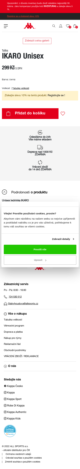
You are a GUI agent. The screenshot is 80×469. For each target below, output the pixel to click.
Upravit (40, 260)
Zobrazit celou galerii (37, 41)
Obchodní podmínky (15, 350)
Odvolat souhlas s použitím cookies (24, 458)
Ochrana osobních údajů (18, 454)
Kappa (9, 393)
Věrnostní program (14, 326)
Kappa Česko (13, 386)
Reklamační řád (12, 344)
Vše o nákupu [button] (15, 314)
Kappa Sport (12, 399)
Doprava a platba (13, 332)
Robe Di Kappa (14, 406)
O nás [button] (10, 366)
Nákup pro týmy (12, 338)
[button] (60, 26)
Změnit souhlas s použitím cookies (22, 462)
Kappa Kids (12, 419)
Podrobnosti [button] (24, 192)
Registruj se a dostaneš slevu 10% (23, 16)
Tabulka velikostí (20, 88)
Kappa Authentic (15, 412)
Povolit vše (40, 249)
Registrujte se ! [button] (56, 95)
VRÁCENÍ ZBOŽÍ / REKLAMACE (21, 356)
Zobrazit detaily (61, 239)
